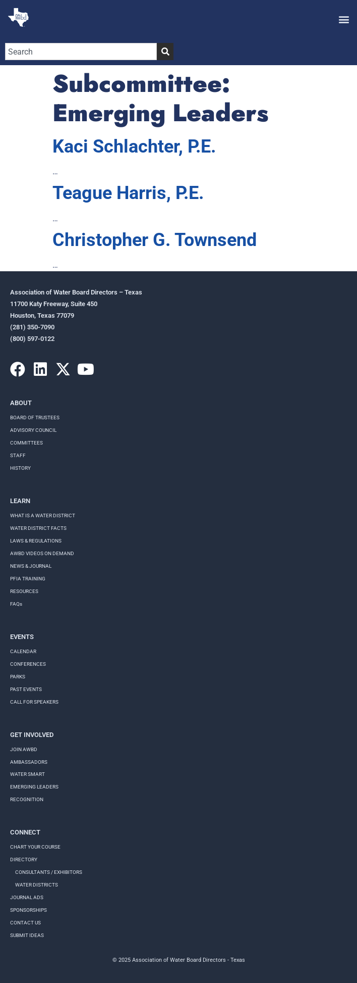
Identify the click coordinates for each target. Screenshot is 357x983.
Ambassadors (28, 762)
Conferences (28, 664)
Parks (17, 676)
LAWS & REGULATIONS (36, 540)
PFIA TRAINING (27, 578)
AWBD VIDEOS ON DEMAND (42, 553)
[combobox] (81, 51)
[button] (343, 19)
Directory (23, 859)
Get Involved (31, 735)
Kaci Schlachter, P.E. (134, 146)
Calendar (23, 651)
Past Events (26, 689)
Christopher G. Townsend (154, 240)
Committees (26, 442)
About (21, 403)
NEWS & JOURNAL (30, 566)
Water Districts (36, 884)
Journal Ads (26, 897)
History (20, 468)
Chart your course (35, 847)
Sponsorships (28, 910)
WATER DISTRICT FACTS (38, 528)
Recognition (26, 799)
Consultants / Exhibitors (48, 872)
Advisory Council (33, 430)
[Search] (165, 51)
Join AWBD (23, 749)
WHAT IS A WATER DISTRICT (42, 515)
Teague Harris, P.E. (128, 193)
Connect (25, 832)
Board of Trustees (35, 417)
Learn (20, 501)
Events (22, 637)
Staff (18, 455)
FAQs (16, 604)
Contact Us (25, 922)
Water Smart (27, 774)
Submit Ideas (27, 935)
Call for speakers (34, 702)
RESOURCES (24, 591)
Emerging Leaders (34, 786)
